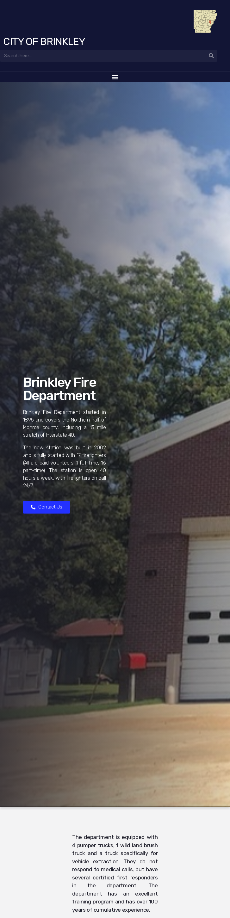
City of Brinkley (44, 41)
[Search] (211, 56)
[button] (115, 76)
